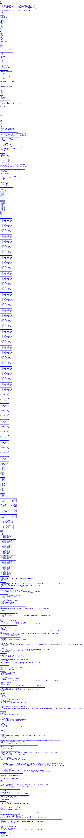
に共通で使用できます (5, 660)
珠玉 (1, 29)
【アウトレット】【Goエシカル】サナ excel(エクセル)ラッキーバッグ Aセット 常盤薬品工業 (19, 812)
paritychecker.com (3, 17)
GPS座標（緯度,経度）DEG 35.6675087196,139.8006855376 (12, 590)
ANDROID (2, 626)
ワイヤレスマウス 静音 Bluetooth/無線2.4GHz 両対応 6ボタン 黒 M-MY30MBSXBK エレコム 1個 (20, 585)
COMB (1, 808)
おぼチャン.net (3, 23)
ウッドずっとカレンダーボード (7, 768)
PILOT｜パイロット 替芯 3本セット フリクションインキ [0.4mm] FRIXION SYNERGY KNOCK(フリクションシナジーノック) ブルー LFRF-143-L (31, 819)
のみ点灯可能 (3, 582)
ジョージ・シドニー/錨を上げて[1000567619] (9, 678)
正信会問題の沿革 (4, 835)
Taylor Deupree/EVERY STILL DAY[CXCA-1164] (10, 584)
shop (1, 46)
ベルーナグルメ (3, 178)
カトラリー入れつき (4, 616)
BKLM (1, 827)
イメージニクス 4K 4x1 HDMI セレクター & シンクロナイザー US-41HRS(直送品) (17, 592)
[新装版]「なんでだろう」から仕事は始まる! (9, 751)
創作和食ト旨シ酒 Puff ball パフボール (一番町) (10, 792)
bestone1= (2, 736)
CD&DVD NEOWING (4, 173)
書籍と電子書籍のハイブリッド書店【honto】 (9, 165)
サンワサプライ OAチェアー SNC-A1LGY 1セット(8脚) (11, 815)
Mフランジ (2, 721)
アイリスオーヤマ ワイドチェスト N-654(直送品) (10, 637)
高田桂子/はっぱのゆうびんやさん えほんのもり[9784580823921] (13, 759)
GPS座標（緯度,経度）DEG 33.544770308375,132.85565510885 (13, 706)
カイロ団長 (2, 597)
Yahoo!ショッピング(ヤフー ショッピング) (9, 138)
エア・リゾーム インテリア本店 (7, 520)
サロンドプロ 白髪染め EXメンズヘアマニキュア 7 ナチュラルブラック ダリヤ (16, 650)
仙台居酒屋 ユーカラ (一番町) (6, 684)
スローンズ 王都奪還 (4, 718)
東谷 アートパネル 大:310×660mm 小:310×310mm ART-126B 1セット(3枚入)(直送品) (17, 816)
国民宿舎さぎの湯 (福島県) (6, 674)
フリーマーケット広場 (5, 76)
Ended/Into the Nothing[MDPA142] (7, 602)
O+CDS (2, 577)
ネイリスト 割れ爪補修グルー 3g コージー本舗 (10, 634)
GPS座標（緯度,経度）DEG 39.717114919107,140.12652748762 (13, 655)
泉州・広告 (2, 73)
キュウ (1, 12)
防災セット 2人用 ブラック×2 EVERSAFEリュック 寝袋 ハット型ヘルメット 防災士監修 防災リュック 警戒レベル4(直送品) (26, 771)
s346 (1, 32)
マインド (2, 13)
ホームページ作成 (4, 65)
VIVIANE (2, 611)
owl (1, 37)
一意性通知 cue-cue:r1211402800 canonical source (10, 137)
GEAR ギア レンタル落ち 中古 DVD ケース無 (9, 755)
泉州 (1, 58)
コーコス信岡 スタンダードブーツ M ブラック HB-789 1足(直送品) (14, 793)
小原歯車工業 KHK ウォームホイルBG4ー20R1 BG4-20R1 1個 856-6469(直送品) (16, 578)
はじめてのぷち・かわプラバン (7, 732)
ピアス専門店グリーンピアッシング (7, 160)
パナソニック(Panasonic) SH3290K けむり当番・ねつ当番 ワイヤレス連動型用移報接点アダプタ (20, 662)
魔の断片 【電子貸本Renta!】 (6, 673)
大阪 (1, 57)
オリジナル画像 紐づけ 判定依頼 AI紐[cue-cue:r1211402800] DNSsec (14, 135)
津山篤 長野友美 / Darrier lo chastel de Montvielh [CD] (11, 809)
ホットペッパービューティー (6, 167)
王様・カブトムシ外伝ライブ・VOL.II (8, 627)
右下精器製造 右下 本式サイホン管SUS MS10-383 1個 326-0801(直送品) (15, 639)
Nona (1, 609)
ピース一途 (2, 731)
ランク (1, 729)
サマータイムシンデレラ (5, 677)
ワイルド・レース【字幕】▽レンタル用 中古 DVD (11, 743)
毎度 (1, 72)
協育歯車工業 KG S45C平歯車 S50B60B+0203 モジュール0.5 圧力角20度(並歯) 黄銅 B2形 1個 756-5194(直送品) (23, 735)
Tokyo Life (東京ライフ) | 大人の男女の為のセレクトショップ (13, 166)
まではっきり (3, 836)
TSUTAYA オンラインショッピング (7, 139)
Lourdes (2, 779)
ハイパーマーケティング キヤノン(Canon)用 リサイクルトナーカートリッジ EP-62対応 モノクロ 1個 (21, 806)
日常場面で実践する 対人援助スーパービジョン (10, 814)
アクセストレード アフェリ (6, 48)
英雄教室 (2, 734)
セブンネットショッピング (6, 144)
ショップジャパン (4, 190)
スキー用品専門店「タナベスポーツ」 (8, 535)
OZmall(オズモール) (4, 156)
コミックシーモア (4, 184)
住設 (1, 11)
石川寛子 (2, 804)
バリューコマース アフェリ (6, 52)
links (1, 82)
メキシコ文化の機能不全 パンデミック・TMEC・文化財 (12, 704)
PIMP (1, 830)
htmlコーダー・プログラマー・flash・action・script (10, 103)
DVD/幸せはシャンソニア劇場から (7, 746)
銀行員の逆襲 (3, 832)
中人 (1, 738)
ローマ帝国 (2, 601)
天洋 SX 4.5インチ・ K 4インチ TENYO (8, 130)
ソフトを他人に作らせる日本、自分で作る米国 (10, 595)
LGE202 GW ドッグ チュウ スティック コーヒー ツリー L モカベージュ (15, 654)
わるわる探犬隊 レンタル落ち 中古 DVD (8, 715)
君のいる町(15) (3, 653)
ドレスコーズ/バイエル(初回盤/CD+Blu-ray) (9, 778)
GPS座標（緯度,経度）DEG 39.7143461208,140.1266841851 (12, 651)
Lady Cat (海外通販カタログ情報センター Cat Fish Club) (11, 148)
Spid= (1, 589)
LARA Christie (3, 189)
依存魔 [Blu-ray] (3, 713)
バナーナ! (2, 618)
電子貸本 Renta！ (4, 171)
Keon (1, 666)
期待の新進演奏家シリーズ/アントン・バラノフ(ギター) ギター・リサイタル (16, 726)
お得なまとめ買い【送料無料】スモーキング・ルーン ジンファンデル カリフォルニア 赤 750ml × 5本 (21, 829)
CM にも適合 (3, 801)
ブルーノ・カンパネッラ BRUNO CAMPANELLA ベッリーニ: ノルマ (14, 803)
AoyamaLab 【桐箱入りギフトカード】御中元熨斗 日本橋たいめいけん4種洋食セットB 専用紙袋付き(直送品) (23, 687)
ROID (1, 791)
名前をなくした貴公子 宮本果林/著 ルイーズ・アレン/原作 (12, 741)
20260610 (2, 2)
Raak (1, 774)
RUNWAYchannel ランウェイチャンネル (8, 498)
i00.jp (1, 45)
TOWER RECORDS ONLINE (6, 170)
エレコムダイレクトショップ (6, 174)
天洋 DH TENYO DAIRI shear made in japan (9, 132)
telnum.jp (2, 20)
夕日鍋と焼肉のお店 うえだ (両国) (7, 672)
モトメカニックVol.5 (4, 665)
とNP (1, 628)
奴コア (1, 28)
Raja (1, 776)
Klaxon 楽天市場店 (4, 579)
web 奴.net (2, 24)
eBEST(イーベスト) (4, 158)
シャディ (2, 172)
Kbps (1, 760)
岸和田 (1, 60)
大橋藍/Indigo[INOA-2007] (5, 658)
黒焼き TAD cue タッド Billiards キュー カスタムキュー (11, 134)
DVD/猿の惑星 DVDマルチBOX (7, 833)
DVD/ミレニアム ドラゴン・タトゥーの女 (9, 782)
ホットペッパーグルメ (5, 159)
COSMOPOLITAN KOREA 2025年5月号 (12, 728)
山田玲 (1, 621)
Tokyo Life (2, 195)
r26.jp (1, 19)
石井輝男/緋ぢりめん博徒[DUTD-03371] (8, 826)
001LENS (2, 191)
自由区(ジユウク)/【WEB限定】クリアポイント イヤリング (12, 656)
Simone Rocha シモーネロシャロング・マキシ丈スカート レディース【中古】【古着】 (18, 5)
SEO (1, 55)
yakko (1, 34)
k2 (0, 31)
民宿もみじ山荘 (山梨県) (5, 698)
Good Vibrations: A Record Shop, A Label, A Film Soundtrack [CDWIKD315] (15, 659)
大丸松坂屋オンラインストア (6, 162)
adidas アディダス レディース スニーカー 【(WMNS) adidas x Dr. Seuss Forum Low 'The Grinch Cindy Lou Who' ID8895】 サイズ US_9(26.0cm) (29, 633)
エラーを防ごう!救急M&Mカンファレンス (9, 600)
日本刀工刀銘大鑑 (4, 725)
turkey (1, 38)
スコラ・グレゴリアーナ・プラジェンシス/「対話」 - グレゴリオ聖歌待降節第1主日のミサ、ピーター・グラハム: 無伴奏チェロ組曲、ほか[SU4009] (31, 763)
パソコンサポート (4, 68)
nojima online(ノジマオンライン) (7, 149)
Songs (1, 707)
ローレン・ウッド (4, 723)
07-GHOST (2, 629)
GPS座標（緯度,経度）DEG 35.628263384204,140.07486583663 (13, 799)
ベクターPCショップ (4, 161)
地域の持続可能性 (4, 594)
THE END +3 (3, 700)
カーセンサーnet (3, 150)
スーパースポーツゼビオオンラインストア (9, 141)
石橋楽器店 (2, 153)
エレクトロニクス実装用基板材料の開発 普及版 (10, 758)
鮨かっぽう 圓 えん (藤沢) (5, 769)
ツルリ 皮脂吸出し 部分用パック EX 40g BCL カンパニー (12, 720)
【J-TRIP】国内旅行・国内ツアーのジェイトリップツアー (12, 169)
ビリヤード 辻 (3, 79)
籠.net (1, 26)
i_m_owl (2, 35)
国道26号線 (2, 75)
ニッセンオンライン (4, 145)
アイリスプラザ (3, 140)
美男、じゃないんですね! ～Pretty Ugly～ (9, 613)
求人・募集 (2, 77)
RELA (1, 781)
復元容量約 (2, 671)
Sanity (1, 730)
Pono (1, 811)
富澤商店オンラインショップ (6, 187)
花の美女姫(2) (3, 696)
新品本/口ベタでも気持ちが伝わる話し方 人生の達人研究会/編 (13, 796)
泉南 (1, 63)
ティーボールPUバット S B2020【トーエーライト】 (11, 699)
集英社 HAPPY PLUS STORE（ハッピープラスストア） (11, 176)
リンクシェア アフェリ (5, 49)
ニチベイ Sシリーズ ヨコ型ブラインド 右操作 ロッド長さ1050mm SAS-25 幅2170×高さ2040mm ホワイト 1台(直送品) (24, 649)
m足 (1, 632)
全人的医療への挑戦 (4, 802)
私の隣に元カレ (3, 640)
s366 (1, 33)
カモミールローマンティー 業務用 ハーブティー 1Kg (11, 714)
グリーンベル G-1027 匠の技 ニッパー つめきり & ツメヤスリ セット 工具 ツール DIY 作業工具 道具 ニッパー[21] (24, 784)
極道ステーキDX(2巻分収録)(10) (7, 682)
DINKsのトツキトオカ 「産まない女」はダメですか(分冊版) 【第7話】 (15, 754)
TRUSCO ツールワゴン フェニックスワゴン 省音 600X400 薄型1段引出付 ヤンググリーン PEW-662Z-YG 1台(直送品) (24, 817)
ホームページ (3, 56)
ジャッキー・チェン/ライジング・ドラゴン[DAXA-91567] (12, 675)
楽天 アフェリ (3, 50)
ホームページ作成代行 (5, 67)
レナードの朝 (3, 711)
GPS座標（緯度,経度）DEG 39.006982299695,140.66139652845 (13, 692)
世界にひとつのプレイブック (6, 753)
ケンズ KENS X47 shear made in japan (7, 129)
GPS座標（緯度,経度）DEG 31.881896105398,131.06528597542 (13, 606)
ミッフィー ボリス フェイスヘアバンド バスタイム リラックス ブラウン (15, 663)
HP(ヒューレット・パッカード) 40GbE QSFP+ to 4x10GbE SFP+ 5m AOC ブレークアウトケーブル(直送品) (22, 821)
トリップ (2, 646)
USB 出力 (2, 607)
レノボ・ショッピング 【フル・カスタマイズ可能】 (11, 146)
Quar (1, 798)
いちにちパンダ (3, 695)
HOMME (2, 749)
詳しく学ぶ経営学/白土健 (5, 757)
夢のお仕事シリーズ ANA (5, 766)
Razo (1, 777)
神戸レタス (2, 464)
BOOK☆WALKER (4, 183)
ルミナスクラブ (3, 180)
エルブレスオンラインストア (6, 182)
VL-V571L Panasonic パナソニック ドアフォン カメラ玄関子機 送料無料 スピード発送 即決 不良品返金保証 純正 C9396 (25, 615)
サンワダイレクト (4, 185)
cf (0, 40)
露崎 (1, 694)
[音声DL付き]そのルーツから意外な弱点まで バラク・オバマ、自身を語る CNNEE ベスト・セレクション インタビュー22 (25, 580)
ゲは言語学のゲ (3, 610)
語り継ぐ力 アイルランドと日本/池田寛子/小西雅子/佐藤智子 (13, 719)
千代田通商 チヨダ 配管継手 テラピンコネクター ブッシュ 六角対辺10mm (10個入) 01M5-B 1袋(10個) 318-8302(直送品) (24, 608)
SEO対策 (2, 66)
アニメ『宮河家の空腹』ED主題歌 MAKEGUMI (10, 807)
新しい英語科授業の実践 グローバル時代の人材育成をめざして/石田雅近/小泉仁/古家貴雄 (19, 745)
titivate (1, 530)
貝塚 (1, 61)
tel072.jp (2, 21)
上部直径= (2, 690)
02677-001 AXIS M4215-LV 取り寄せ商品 (8, 625)
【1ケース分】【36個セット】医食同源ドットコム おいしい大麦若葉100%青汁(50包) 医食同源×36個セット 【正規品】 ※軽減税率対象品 (29, 680)
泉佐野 (1, 62)
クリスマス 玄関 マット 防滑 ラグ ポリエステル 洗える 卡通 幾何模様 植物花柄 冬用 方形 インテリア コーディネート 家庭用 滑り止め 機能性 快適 (30, 630)
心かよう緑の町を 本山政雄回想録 (7, 599)
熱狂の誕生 (2, 742)
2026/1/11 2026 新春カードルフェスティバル (9, 81)
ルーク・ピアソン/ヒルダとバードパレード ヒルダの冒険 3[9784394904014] (16, 786)
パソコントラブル (4, 70)
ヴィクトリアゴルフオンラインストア (8, 143)
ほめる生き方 (3, 679)
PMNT (1, 705)
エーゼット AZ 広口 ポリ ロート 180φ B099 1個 (10, 789)
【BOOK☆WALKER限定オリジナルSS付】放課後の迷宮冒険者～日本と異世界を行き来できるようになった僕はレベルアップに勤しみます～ (29, 752)
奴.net (1, 27)
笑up (1, 42)
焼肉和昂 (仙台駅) (4, 638)
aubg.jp (1, 44)
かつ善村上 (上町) (4, 712)
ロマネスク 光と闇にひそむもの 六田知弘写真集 (10, 688)
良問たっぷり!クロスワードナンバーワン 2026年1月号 (11, 586)
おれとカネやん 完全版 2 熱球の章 (7, 828)
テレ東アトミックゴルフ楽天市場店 (7, 603)
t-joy (1, 661)
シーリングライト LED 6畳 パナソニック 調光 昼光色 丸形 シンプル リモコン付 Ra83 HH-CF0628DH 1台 (22, 770)
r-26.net (1, 18)
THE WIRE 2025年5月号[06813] (6, 588)
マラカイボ (2, 761)
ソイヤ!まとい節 (3, 737)
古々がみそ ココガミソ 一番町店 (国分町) (9, 635)
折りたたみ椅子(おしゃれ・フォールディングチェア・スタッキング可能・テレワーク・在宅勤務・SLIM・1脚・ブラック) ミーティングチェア (30, 583)
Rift (1, 780)
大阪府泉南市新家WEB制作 (6, 71)
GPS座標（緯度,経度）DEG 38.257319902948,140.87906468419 (13, 702)
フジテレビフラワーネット (6, 177)
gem (1, 36)
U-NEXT (2, 188)
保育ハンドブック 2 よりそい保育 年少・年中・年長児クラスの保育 (14, 795)
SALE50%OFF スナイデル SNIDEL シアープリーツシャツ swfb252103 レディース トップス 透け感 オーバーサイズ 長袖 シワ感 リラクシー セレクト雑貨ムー (32, 765)
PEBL (1, 834)
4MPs (1, 717)
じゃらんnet (2, 151)
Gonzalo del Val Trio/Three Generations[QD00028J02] (10, 775)
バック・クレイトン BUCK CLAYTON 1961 (9, 823)
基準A (1, 683)
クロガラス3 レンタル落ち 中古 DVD (8, 790)
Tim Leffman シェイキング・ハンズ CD (8, 797)
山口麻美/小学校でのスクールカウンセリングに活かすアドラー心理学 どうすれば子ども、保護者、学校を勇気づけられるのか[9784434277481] (30, 740)
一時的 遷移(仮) (3, 41)
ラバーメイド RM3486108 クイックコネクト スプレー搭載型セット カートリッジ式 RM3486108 (20, 641)
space (1, 604)
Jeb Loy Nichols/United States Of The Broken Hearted (13, 622)
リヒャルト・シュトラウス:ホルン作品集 (9, 596)
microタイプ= (3, 820)
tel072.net (2, 22)
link (1, 3)
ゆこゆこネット (3, 154)
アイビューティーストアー (6, 218)
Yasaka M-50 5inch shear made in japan (7, 128)
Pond (1, 810)
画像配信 (2, 648)
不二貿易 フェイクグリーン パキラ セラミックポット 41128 (12, 620)
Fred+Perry (2, 693)
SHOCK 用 (2, 724)
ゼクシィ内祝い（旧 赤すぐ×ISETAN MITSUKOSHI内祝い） (13, 164)
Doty (1, 619)
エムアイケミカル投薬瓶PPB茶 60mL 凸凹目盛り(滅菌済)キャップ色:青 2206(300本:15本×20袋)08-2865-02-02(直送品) (24, 764)
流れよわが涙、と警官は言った (7, 701)
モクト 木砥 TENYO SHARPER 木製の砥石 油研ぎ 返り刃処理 (13, 133)
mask (1, 39)
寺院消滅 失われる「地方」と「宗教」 (8, 785)
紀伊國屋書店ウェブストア (6, 155)
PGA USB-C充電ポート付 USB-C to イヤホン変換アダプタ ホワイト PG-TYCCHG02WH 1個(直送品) (20, 685)
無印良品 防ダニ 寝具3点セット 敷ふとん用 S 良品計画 (11, 773)
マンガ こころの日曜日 (5, 614)
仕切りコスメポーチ (4, 576)
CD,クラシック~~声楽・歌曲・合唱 (7, 822)
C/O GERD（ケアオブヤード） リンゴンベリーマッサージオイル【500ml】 (16, 667)
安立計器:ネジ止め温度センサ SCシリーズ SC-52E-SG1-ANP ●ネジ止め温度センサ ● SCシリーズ (20, 689)
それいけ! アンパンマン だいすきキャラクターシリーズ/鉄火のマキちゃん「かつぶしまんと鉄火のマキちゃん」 (23, 623)
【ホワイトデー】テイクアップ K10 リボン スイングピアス (12, 787)
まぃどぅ (2, 15)
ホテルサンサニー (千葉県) (6, 643)
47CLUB (2, 179)
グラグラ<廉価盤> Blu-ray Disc (6, 748)
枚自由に (2, 668)
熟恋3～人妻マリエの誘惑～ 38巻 (7, 669)
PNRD (1, 825)
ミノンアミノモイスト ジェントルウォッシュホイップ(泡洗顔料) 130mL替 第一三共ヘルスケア (20, 591)
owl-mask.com (3, 16)
